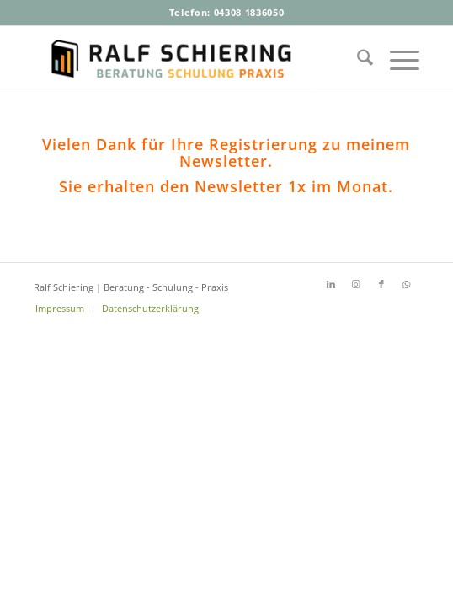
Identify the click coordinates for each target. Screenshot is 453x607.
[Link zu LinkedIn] (331, 284)
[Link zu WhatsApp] (406, 284)
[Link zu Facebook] (381, 284)
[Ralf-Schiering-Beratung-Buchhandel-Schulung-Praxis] (188, 60)
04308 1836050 (249, 12)
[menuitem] (356, 60)
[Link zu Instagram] (356, 284)
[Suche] (356, 60)
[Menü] (396, 60)
